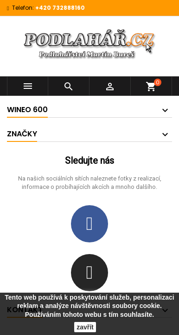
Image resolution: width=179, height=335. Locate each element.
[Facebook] (89, 223)
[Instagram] (89, 272)
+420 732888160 (60, 8)
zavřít (85, 327)
